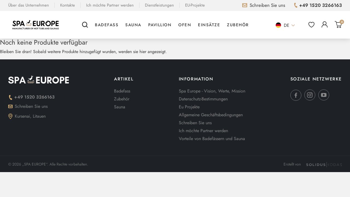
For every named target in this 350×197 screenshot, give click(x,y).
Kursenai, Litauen (27, 116)
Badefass (106, 25)
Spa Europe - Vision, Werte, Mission (212, 91)
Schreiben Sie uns (28, 106)
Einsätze (209, 25)
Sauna (133, 25)
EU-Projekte (195, 5)
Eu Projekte (189, 107)
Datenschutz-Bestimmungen (203, 99)
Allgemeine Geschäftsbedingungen (211, 115)
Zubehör (238, 25)
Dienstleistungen (159, 5)
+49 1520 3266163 (31, 97)
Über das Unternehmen (28, 5)
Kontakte (67, 5)
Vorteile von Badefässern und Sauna (212, 138)
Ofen (184, 25)
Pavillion (160, 25)
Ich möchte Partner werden (110, 5)
